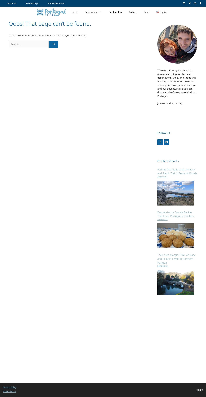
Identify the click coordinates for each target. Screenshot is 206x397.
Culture (133, 12)
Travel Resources (56, 3)
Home (74, 12)
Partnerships (32, 3)
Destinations (95, 12)
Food (146, 12)
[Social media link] (184, 3)
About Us (12, 3)
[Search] (53, 44)
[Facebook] (160, 142)
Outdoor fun (115, 12)
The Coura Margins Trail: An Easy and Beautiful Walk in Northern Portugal (176, 258)
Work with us (9, 391)
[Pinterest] (166, 142)
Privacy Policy (9, 387)
